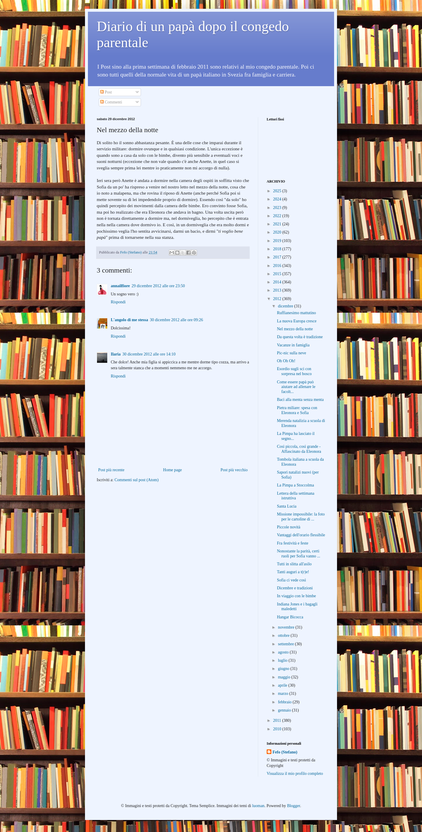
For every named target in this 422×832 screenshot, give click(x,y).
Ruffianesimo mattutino (296, 313)
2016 (278, 265)
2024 (278, 199)
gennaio (285, 710)
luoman (258, 806)
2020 (278, 232)
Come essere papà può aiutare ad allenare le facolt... (296, 387)
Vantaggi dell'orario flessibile (301, 535)
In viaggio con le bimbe (296, 596)
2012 (278, 299)
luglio (283, 660)
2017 (278, 257)
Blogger (293, 806)
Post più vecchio (234, 470)
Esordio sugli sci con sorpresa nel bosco (294, 371)
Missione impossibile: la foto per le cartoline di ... (301, 516)
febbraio (285, 702)
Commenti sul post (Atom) (137, 480)
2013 (278, 290)
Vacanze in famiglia (293, 345)
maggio (284, 677)
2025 (278, 191)
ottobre (284, 635)
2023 (278, 207)
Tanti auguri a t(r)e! (293, 572)
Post (106, 92)
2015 (278, 274)
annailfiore (120, 286)
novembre (286, 627)
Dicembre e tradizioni (295, 588)
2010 (278, 729)
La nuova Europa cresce (296, 321)
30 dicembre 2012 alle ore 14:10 (149, 354)
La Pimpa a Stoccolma (295, 485)
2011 (277, 720)
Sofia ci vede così (291, 580)
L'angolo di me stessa (129, 320)
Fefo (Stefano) (285, 752)
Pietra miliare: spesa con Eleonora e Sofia (297, 410)
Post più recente (111, 470)
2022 (278, 216)
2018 (278, 249)
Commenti (111, 102)
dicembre (286, 306)
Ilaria (115, 354)
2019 (278, 241)
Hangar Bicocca (290, 617)
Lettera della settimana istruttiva (295, 496)
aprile (283, 685)
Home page (172, 470)
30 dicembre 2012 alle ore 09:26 (176, 320)
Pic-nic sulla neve (291, 353)
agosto (284, 652)
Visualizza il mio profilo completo (295, 773)
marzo (283, 693)
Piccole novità (288, 527)
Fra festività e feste (292, 543)
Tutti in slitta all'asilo (294, 564)
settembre (286, 644)
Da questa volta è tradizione (300, 337)
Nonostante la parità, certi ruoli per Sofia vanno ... (298, 553)
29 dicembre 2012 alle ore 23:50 (158, 286)
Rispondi (118, 302)
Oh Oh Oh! (286, 361)
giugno (284, 668)
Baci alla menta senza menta (300, 399)
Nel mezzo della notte (295, 329)
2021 (278, 224)
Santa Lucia (286, 506)
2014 (278, 282)
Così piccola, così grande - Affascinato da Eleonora (299, 449)
